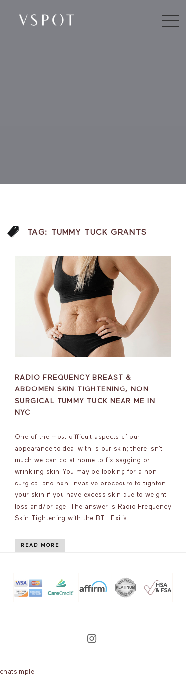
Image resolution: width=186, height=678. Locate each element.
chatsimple (17, 672)
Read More (40, 545)
